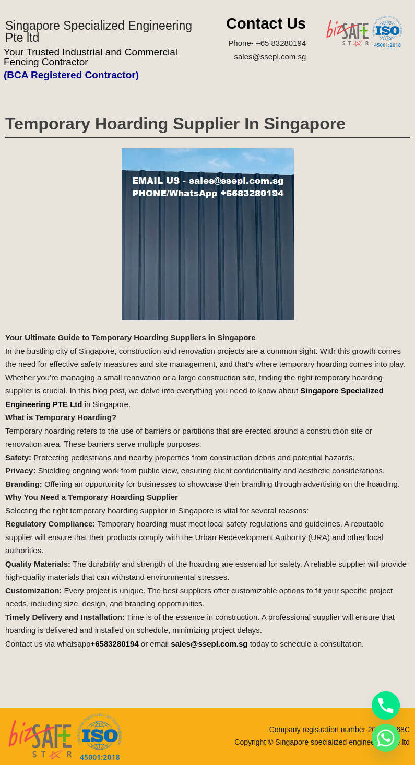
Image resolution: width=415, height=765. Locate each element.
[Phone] (386, 705)
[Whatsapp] (386, 738)
